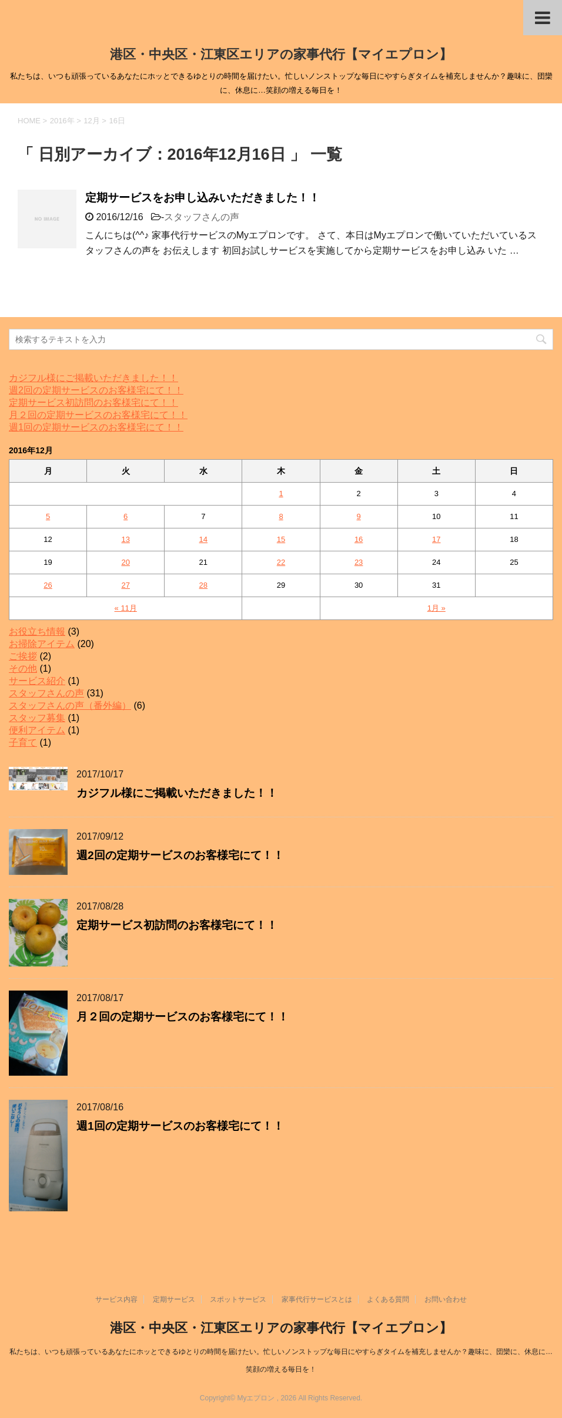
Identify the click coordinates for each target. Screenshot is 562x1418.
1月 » (436, 608)
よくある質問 (388, 1299)
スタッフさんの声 (201, 217)
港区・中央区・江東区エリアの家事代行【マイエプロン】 (281, 54)
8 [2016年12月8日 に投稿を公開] (281, 516)
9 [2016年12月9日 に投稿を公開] (359, 516)
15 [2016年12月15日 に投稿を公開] (281, 539)
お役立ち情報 (37, 631)
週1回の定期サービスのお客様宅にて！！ (96, 427)
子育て (23, 742)
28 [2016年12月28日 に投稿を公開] (203, 585)
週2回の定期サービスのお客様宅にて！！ (96, 390)
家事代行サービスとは (317, 1299)
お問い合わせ (445, 1299)
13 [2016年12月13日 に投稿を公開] (125, 539)
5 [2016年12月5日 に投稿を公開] (48, 516)
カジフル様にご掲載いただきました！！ (93, 378)
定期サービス (174, 1299)
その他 (23, 668)
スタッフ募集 (37, 718)
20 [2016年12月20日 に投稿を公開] (125, 562)
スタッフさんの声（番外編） (70, 705)
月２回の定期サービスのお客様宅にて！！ (98, 415)
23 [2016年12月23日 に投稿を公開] (358, 562)
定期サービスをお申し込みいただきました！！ (202, 197)
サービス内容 (116, 1299)
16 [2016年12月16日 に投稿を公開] (358, 539)
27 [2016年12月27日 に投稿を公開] (125, 585)
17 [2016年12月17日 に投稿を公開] (436, 539)
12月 (91, 120)
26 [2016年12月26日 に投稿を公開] (48, 585)
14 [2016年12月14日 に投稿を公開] (203, 539)
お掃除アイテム (42, 644)
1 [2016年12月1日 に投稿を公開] (281, 493)
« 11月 (126, 608)
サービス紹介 (37, 681)
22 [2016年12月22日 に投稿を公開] (281, 562)
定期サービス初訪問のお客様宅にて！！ (93, 402)
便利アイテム (37, 730)
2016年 (62, 120)
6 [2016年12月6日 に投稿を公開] (125, 516)
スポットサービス (238, 1299)
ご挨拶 (23, 656)
